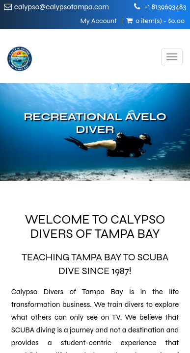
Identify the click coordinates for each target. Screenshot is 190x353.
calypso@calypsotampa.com (61, 6)
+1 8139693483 (165, 6)
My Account (98, 21)
